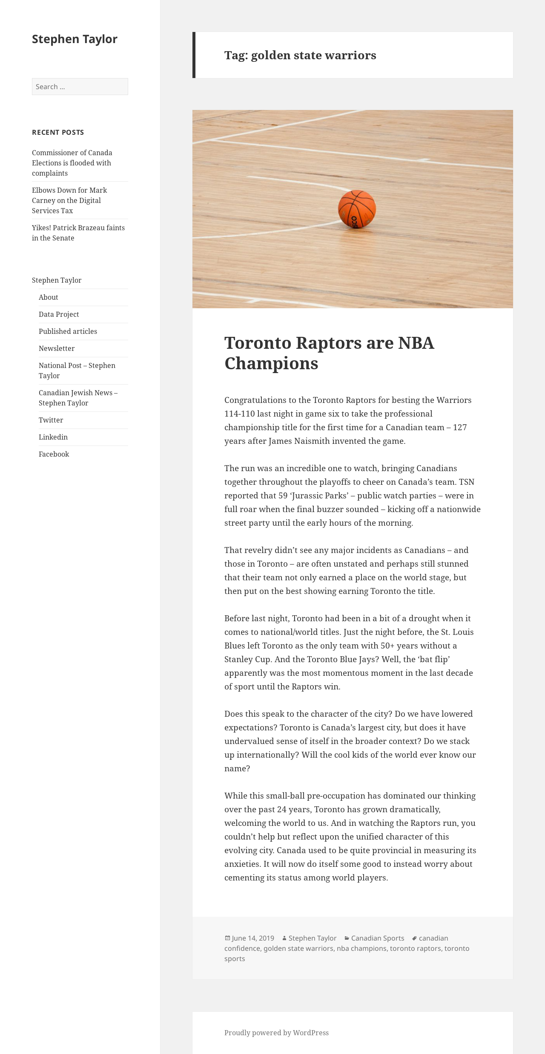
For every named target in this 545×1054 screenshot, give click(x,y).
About (48, 297)
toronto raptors (415, 948)
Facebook (54, 454)
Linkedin (53, 437)
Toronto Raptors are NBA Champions (329, 352)
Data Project (59, 314)
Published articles (68, 331)
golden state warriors (298, 948)
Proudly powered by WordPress (276, 1032)
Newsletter (57, 348)
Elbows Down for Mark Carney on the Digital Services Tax (69, 200)
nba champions (362, 948)
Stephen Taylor (75, 38)
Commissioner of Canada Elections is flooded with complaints (72, 163)
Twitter (51, 420)
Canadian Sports (377, 938)
